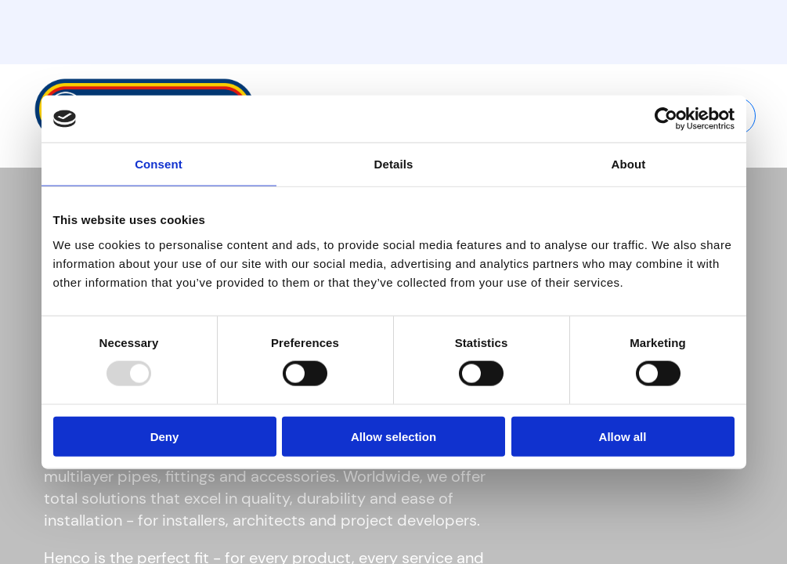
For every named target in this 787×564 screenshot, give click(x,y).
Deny (164, 436)
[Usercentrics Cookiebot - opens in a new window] (666, 119)
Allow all (623, 436)
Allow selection (393, 436)
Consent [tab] (158, 164)
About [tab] (629, 164)
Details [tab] (393, 164)
